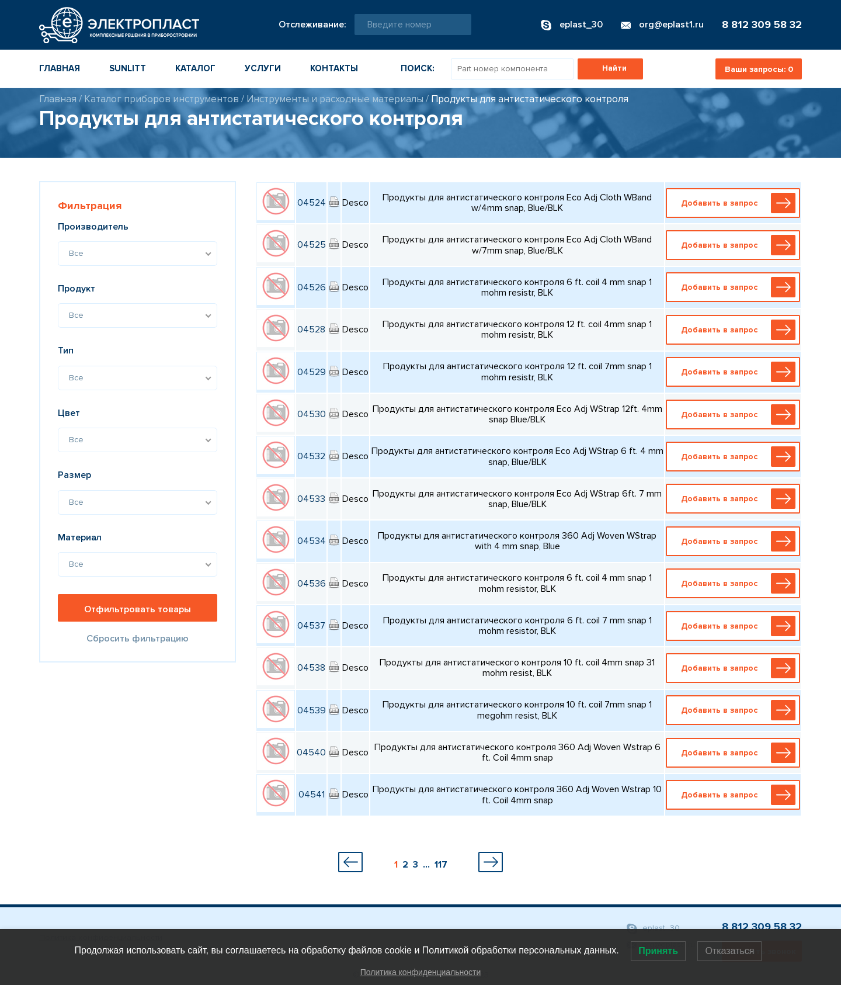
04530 (311, 414)
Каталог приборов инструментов (161, 99)
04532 (311, 456)
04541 (311, 794)
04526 (311, 287)
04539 (311, 710)
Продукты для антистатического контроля (529, 99)
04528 (311, 329)
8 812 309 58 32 (762, 24)
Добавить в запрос (736, 203)
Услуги (263, 68)
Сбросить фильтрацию (137, 638)
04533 (311, 499)
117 (441, 864)
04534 (311, 541)
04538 (311, 668)
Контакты (334, 68)
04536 (311, 583)
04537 (311, 626)
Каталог (195, 68)
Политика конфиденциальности (420, 972)
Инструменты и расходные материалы (334, 99)
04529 (311, 372)
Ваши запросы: (759, 69)
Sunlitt (127, 68)
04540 (311, 752)
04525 (311, 245)
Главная (59, 68)
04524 (311, 203)
